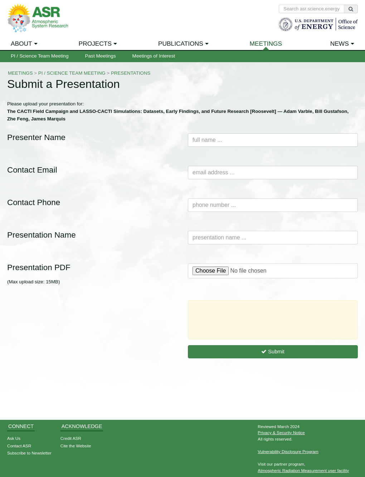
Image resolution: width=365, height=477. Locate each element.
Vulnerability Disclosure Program (288, 451)
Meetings (266, 43)
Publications (180, 43)
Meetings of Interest (153, 56)
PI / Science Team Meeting (39, 56)
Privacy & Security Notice (281, 432)
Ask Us (13, 438)
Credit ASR (70, 438)
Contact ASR (19, 445)
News (339, 43)
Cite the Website (75, 445)
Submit (272, 351)
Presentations (131, 73)
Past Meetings (100, 56)
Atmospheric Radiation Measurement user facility (303, 470)
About (21, 43)
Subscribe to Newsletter (29, 453)
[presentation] (248, 320)
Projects (95, 43)
